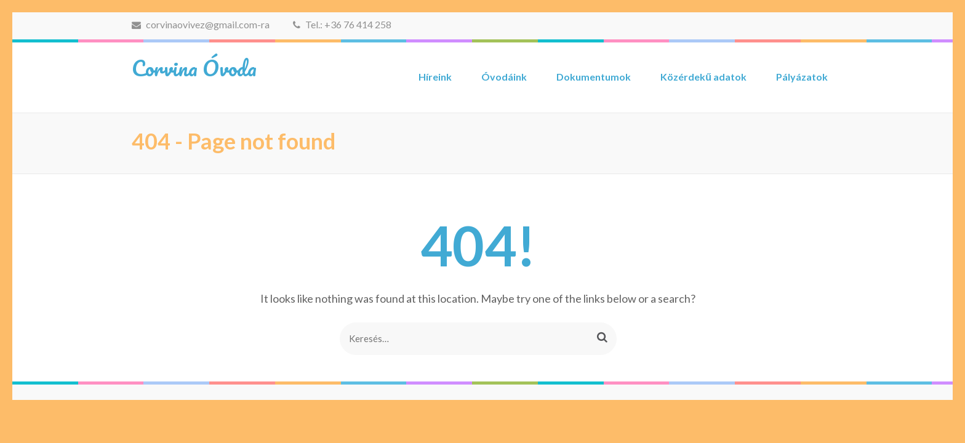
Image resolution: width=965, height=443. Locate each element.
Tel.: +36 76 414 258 (342, 24)
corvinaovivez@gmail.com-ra (201, 24)
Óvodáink (504, 76)
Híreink (435, 76)
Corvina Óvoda (194, 67)
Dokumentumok (593, 76)
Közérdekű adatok (703, 76)
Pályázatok (802, 76)
